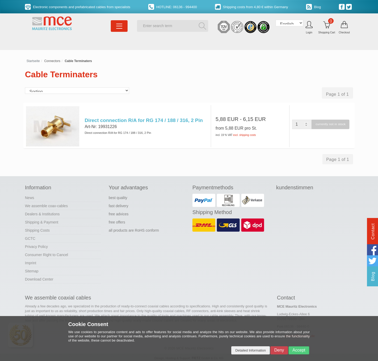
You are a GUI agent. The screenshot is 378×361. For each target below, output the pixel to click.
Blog (313, 7)
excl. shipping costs (244, 135)
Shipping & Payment (41, 221)
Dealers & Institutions (42, 213)
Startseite (33, 61)
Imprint (30, 262)
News (29, 196)
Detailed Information (250, 350)
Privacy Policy (36, 245)
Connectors (52, 61)
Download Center (39, 278)
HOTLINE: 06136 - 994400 (172, 7)
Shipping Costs (37, 229)
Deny (279, 350)
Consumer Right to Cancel (46, 253)
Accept (298, 350)
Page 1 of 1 (337, 94)
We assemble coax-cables (46, 204)
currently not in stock (330, 124)
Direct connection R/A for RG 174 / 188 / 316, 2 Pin (143, 120)
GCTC (30, 237)
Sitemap (31, 270)
